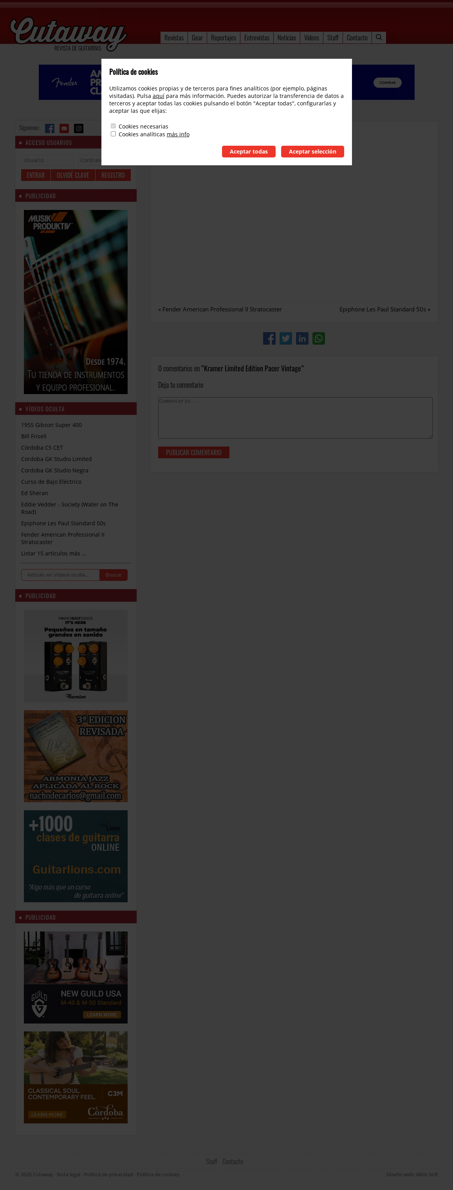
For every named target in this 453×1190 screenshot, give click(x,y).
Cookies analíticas (142, 134)
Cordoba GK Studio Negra (54, 470)
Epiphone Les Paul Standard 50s (382, 309)
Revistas (174, 37)
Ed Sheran (34, 493)
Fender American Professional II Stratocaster (222, 309)
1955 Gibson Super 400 (51, 425)
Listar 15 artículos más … (53, 553)
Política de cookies (158, 1174)
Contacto (357, 37)
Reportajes (223, 37)
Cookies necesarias (143, 126)
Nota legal (68, 1174)
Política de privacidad (108, 1174)
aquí (158, 95)
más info (178, 134)
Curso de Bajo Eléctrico (51, 481)
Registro (113, 175)
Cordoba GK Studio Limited (56, 459)
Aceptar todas (249, 151)
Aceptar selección (312, 151)
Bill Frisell (34, 436)
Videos (311, 37)
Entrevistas (256, 37)
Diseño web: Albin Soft (412, 1174)
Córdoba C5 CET (42, 447)
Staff (333, 37)
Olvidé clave (73, 175)
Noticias (287, 37)
